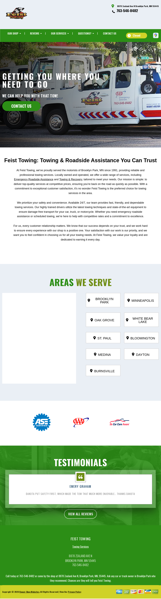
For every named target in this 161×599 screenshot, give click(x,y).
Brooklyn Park (100, 308)
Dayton (140, 362)
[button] (39, 342)
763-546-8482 (127, 10)
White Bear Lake (139, 327)
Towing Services (80, 555)
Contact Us (109, 33)
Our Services (58, 33)
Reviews (34, 33)
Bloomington (140, 346)
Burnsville (102, 379)
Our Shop (12, 33)
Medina (102, 362)
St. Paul (102, 346)
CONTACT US (21, 106)
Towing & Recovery (70, 186)
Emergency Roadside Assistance (33, 186)
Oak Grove (102, 328)
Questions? (84, 33)
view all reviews (80, 521)
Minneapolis (140, 308)
